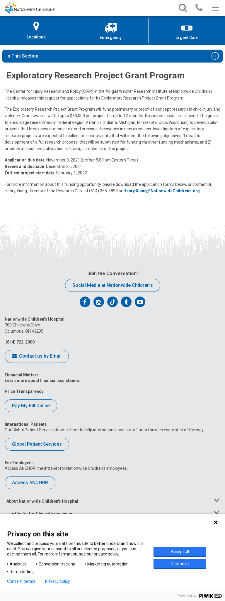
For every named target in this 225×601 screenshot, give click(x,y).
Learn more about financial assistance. (42, 380)
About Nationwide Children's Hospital (42, 501)
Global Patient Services (37, 444)
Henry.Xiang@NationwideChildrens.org (161, 190)
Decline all (180, 563)
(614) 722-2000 (20, 342)
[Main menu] (215, 8)
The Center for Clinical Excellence (39, 513)
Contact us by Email (37, 356)
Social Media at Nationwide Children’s (112, 285)
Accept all (180, 551)
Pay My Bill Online (31, 405)
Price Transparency (24, 391)
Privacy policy (57, 581)
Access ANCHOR (30, 482)
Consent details (21, 581)
